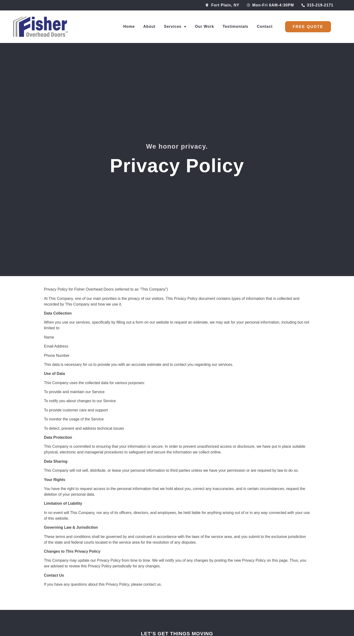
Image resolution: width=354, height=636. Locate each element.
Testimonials (235, 26)
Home (129, 26)
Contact (265, 26)
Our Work (204, 26)
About (149, 26)
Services (175, 26)
